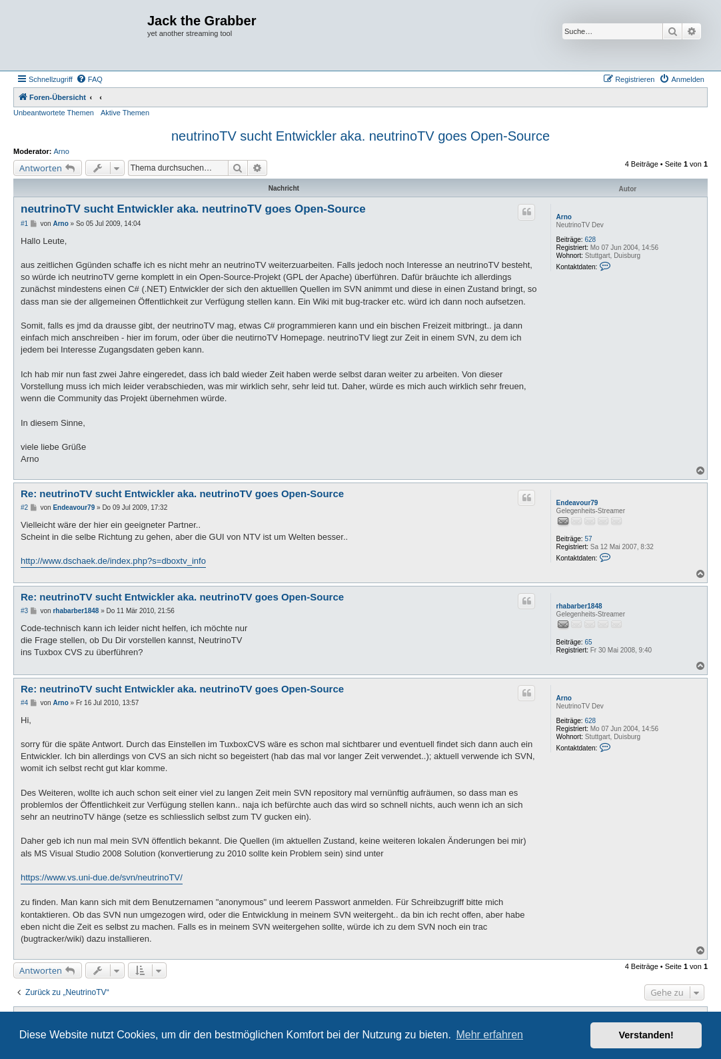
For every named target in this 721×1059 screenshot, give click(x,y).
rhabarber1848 (579, 606)
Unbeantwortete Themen (53, 113)
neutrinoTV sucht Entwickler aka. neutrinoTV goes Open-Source (360, 136)
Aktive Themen (125, 113)
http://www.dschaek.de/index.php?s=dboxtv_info (113, 561)
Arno (61, 151)
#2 (24, 507)
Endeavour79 (577, 503)
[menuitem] (89, 79)
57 (588, 538)
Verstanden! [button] (646, 1035)
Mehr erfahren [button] (489, 1034)
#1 (24, 223)
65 (588, 642)
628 (590, 239)
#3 (24, 610)
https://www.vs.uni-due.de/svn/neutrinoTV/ (102, 877)
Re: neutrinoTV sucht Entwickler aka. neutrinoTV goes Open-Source (182, 493)
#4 (24, 702)
